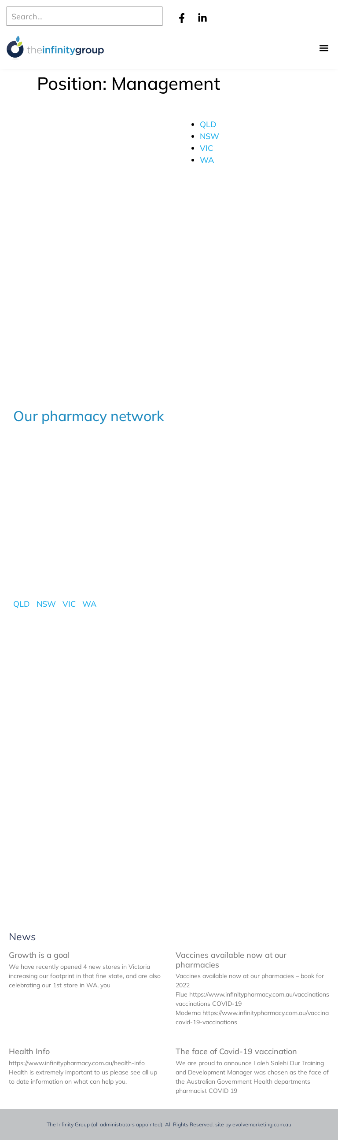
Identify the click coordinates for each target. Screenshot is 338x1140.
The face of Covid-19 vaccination (236, 1051)
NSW (209, 136)
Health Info (29, 1051)
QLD (208, 124)
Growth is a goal (39, 955)
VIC (206, 148)
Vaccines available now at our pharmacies (231, 960)
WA (207, 160)
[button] (324, 48)
